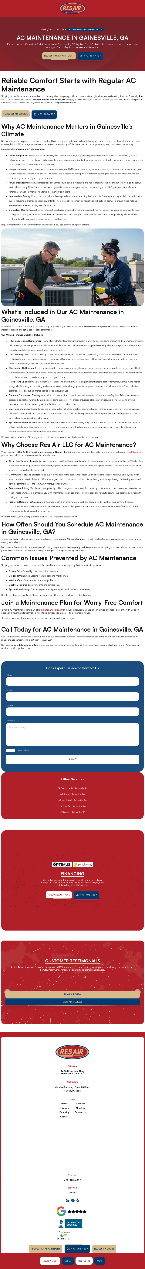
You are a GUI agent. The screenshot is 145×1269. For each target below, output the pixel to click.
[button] (99, 1261)
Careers (64, 1117)
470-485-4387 (72, 1180)
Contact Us (80, 1112)
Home (43, 29)
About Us (80, 1108)
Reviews (64, 1108)
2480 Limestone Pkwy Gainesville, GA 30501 (72, 1072)
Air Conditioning (57, 29)
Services (80, 1104)
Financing (64, 1112)
